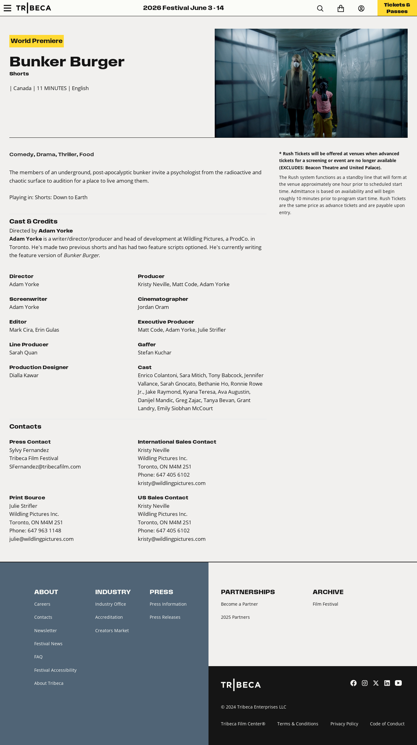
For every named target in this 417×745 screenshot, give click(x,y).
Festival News (48, 643)
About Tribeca (48, 683)
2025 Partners (235, 617)
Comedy (21, 154)
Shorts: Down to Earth (61, 197)
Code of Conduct (387, 724)
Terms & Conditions (297, 724)
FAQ (38, 657)
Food (86, 154)
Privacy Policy (344, 724)
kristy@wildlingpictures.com (172, 483)
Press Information (168, 604)
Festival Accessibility (55, 670)
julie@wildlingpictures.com (41, 539)
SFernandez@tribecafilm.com (45, 466)
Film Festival (325, 604)
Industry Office (110, 604)
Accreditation (109, 617)
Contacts (43, 617)
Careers (42, 604)
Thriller (67, 154)
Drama (45, 154)
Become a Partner (239, 604)
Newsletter (45, 630)
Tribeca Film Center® (243, 724)
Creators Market (112, 630)
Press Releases (165, 617)
